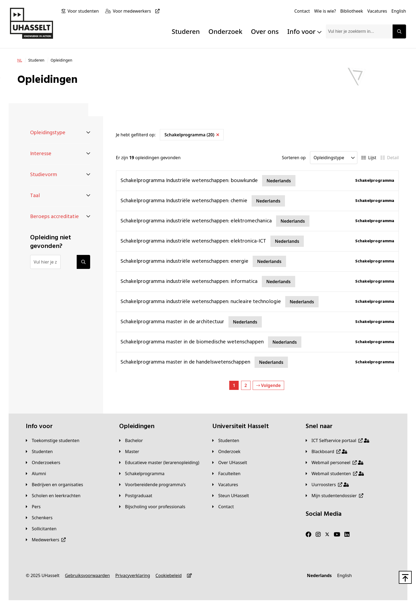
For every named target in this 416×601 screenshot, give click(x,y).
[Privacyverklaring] (132, 575)
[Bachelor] (131, 440)
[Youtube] (337, 535)
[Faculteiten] (226, 473)
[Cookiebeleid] (169, 575)
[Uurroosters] (327, 484)
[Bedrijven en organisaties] (54, 484)
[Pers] (33, 506)
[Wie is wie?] (325, 11)
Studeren (186, 31)
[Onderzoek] (226, 451)
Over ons (265, 31)
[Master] (129, 451)
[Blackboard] (326, 451)
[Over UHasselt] (229, 462)
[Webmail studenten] (335, 473)
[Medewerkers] (46, 539)
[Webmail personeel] (335, 462)
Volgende (268, 385)
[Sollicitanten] (41, 528)
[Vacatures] (377, 11)
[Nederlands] (319, 575)
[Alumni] (36, 473)
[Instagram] (318, 535)
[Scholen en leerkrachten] (53, 495)
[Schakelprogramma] (142, 473)
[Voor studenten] (84, 11)
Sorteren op (294, 158)
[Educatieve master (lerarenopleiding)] (159, 462)
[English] (399, 11)
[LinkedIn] (347, 535)
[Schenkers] (39, 517)
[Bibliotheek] (351, 11)
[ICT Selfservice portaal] (337, 440)
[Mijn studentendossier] (334, 495)
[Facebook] (308, 535)
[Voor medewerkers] (137, 11)
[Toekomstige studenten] (52, 440)
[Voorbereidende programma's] (152, 484)
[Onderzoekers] (43, 462)
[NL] (19, 60)
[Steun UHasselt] (230, 495)
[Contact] (302, 11)
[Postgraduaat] (135, 495)
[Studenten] (39, 451)
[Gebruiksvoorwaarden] (87, 575)
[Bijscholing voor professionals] (152, 506)
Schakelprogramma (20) (191, 135)
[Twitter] (327, 535)
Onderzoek (225, 31)
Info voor (304, 31)
